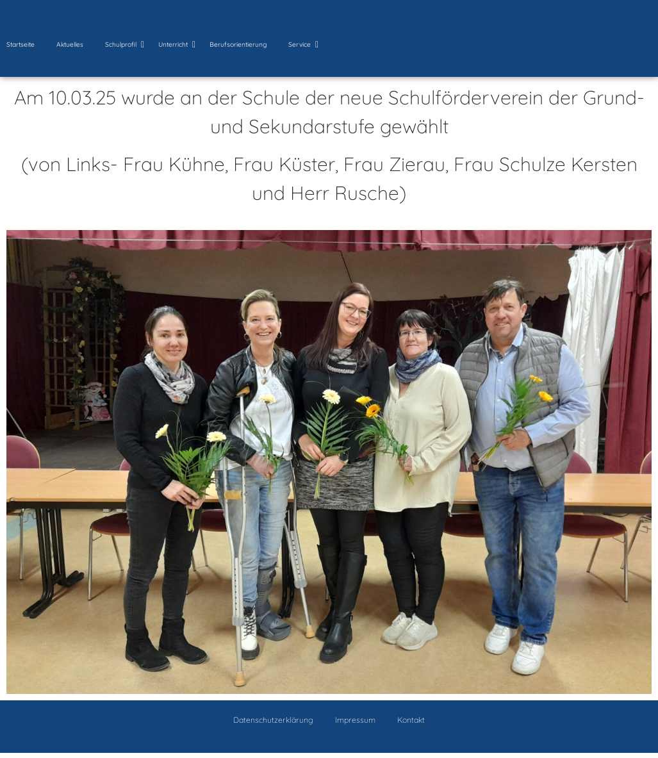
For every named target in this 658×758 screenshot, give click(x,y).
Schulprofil (123, 44)
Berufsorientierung (238, 44)
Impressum (355, 720)
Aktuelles (69, 44)
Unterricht (175, 44)
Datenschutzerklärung (273, 720)
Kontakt (411, 720)
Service (301, 44)
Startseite (20, 44)
